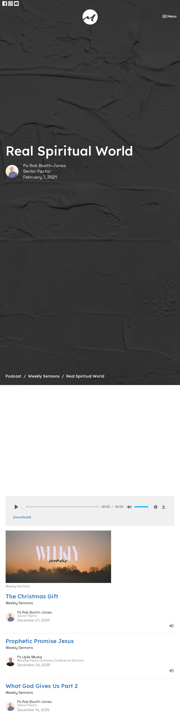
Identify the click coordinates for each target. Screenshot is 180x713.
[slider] (60, 507)
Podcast (13, 376)
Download (22, 517)
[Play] (16, 507)
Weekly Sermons (44, 376)
